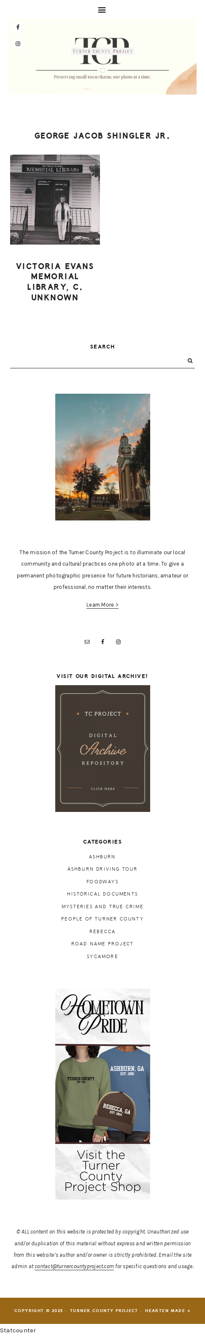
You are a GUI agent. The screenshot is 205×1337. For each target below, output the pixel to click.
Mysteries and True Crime (102, 907)
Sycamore (102, 956)
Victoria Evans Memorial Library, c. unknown (55, 282)
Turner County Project (102, 58)
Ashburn (102, 857)
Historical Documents (102, 894)
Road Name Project (102, 944)
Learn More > (102, 605)
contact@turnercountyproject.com (74, 1266)
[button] (102, 9)
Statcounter (18, 1330)
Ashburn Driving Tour (102, 869)
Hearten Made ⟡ (168, 1310)
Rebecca (102, 932)
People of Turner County (102, 919)
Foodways (102, 882)
